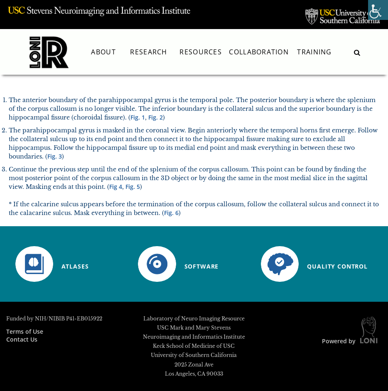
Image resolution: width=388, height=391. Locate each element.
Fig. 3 (54, 156)
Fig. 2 (155, 117)
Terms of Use (24, 331)
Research (148, 51)
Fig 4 (115, 187)
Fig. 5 (132, 187)
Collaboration (259, 51)
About (103, 51)
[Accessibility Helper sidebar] (378, 10)
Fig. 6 (171, 213)
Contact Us (21, 339)
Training (314, 51)
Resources (200, 51)
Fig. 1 (137, 117)
